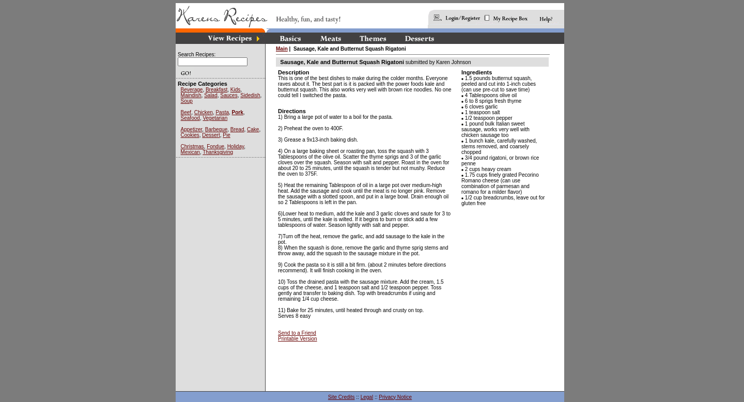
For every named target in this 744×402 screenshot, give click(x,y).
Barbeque (216, 129)
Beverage (192, 89)
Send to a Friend (297, 333)
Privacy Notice (395, 397)
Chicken (203, 112)
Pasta (222, 112)
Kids (235, 89)
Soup (187, 101)
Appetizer (192, 129)
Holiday (235, 146)
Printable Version (297, 339)
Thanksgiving (218, 152)
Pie (226, 135)
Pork (237, 112)
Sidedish (250, 95)
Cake (253, 129)
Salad (211, 95)
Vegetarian (215, 118)
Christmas (192, 146)
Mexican (190, 152)
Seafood (190, 118)
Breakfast (216, 89)
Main (282, 49)
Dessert (211, 135)
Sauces (228, 95)
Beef (186, 112)
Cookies (190, 135)
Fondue (215, 146)
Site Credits (341, 397)
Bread (237, 129)
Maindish (191, 95)
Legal (367, 397)
